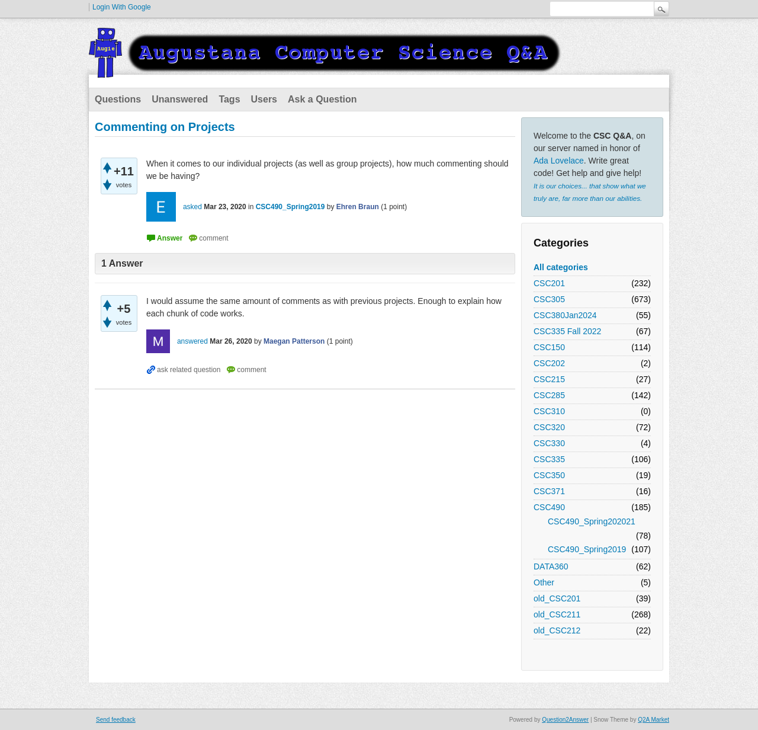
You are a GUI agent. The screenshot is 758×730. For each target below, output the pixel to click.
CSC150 (549, 347)
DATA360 (551, 566)
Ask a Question (322, 99)
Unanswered (180, 99)
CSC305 (549, 299)
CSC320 (549, 427)
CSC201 (549, 283)
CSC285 (549, 395)
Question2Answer (565, 719)
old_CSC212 (557, 630)
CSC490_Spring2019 (587, 549)
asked (192, 207)
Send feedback (116, 719)
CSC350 (549, 475)
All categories (561, 267)
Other (544, 582)
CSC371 (549, 491)
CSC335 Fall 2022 (567, 331)
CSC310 (549, 411)
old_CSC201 (557, 598)
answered (192, 341)
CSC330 (549, 443)
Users (264, 99)
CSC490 (549, 507)
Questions (118, 99)
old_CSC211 (557, 614)
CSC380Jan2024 (565, 315)
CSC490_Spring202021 (591, 521)
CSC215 (549, 379)
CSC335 (549, 459)
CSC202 (549, 363)
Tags (229, 99)
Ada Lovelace (559, 160)
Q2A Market (653, 719)
